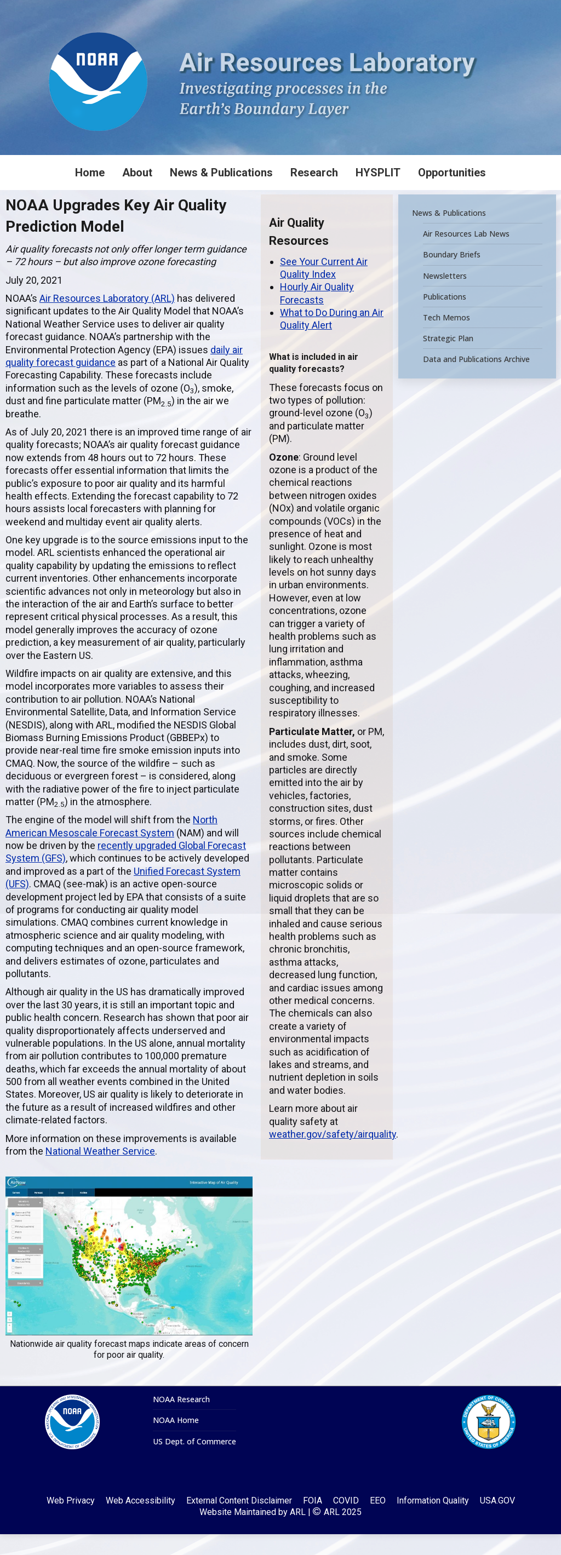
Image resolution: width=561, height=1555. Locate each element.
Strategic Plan (448, 359)
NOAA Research (181, 1420)
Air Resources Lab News (466, 255)
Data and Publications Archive (476, 380)
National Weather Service (100, 1172)
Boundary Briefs (451, 275)
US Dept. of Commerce (194, 1462)
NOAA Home (176, 1441)
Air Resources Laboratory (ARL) (107, 319)
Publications (444, 317)
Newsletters (445, 296)
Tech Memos (446, 338)
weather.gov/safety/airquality (332, 1155)
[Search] (479, 10)
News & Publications (449, 234)
